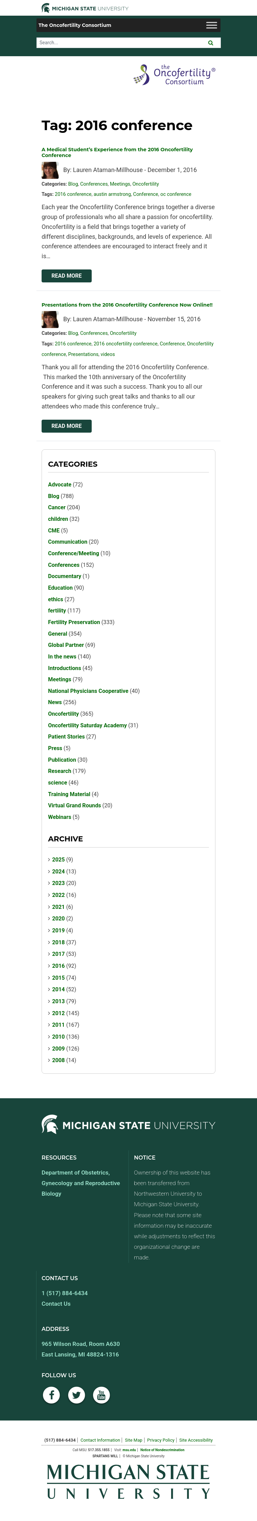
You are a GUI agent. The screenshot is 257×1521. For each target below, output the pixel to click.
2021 (58, 907)
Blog (73, 184)
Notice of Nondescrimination (162, 1450)
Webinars (59, 817)
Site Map (133, 1440)
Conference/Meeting (73, 553)
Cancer (56, 507)
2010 (58, 1037)
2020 (58, 918)
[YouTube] (101, 1398)
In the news (62, 656)
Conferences (94, 184)
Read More (66, 276)
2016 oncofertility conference (125, 344)
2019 (58, 930)
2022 (58, 895)
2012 (58, 1013)
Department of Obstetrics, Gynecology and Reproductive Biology (81, 1183)
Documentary (64, 576)
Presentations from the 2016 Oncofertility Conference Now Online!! (127, 305)
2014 (58, 989)
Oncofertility (145, 184)
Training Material (69, 794)
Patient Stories (66, 736)
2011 (58, 1025)
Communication (67, 542)
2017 (58, 954)
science (57, 782)
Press (55, 748)
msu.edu (129, 1450)
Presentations (83, 354)
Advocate (60, 484)
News (55, 702)
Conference (145, 194)
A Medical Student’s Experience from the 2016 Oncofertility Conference (117, 152)
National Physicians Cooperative (88, 691)
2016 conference (73, 194)
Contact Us (56, 1303)
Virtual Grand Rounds (74, 805)
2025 (58, 859)
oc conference (175, 194)
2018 (58, 942)
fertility (57, 610)
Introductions (64, 668)
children (58, 519)
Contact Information (100, 1440)
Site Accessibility (196, 1440)
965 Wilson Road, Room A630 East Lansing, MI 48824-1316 (81, 1349)
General (57, 634)
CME (54, 530)
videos (108, 354)
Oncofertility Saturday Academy (87, 725)
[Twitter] (77, 1398)
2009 (58, 1048)
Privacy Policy (161, 1440)
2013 (58, 1001)
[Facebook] (51, 1398)
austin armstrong (112, 194)
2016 (58, 966)
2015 (58, 978)
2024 (58, 871)
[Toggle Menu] (211, 25)
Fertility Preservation (74, 622)
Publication (62, 760)
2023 (58, 883)
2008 (58, 1060)
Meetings (120, 184)
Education (60, 588)
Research (59, 771)
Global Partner (66, 645)
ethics (55, 599)
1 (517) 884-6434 (65, 1293)
